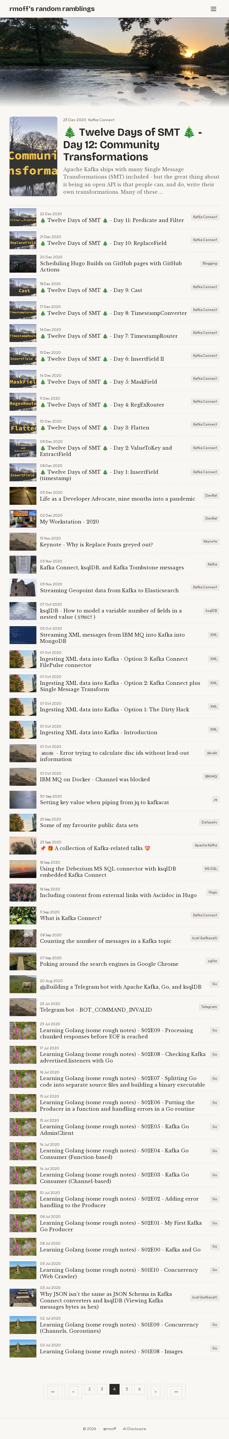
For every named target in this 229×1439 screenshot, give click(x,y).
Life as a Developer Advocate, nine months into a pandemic (117, 499)
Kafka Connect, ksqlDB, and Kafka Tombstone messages (112, 568)
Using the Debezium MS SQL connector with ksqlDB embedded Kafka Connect (108, 872)
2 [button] (89, 1389)
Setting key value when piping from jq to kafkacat (104, 802)
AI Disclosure (134, 1428)
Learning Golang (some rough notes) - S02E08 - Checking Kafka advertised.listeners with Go (123, 1057)
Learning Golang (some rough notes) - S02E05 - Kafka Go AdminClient (114, 1130)
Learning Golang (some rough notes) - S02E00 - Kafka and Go (120, 1250)
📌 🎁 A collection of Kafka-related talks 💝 (95, 848)
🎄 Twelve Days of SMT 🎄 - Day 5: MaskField (98, 382)
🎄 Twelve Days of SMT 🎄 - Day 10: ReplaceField (103, 243)
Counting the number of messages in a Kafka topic (105, 941)
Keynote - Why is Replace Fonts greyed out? (96, 545)
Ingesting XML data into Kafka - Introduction (98, 732)
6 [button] (139, 1389)
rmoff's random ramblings (52, 9)
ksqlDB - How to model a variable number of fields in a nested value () (111, 614)
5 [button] (127, 1389)
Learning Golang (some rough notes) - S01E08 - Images (111, 1351)
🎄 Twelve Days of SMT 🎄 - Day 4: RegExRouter (102, 405)
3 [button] (102, 1389)
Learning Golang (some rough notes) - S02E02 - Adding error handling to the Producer (119, 1202)
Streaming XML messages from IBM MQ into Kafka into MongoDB (112, 638)
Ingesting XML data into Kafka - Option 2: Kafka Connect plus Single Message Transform (120, 686)
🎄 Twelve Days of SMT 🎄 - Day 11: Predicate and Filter (112, 220)
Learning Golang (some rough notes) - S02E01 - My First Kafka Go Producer (121, 1226)
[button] (52, 1391)
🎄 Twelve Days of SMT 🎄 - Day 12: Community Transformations (132, 144)
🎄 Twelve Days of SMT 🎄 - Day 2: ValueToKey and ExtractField (106, 451)
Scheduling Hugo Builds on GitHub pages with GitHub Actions (111, 266)
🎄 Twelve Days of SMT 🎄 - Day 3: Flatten (94, 428)
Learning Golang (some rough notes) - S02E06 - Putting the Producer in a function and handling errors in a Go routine (117, 1105)
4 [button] (114, 1389)
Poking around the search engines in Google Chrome (109, 964)
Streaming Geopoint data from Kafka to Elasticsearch (109, 590)
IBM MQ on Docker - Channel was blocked (95, 779)
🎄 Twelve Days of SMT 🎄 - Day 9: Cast (91, 290)
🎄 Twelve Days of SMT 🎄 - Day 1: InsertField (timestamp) (99, 475)
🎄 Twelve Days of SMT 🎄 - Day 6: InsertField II (102, 359)
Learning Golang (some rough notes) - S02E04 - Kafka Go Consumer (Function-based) (114, 1154)
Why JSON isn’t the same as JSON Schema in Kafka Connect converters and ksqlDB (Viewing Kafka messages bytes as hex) (106, 1300)
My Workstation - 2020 (69, 522)
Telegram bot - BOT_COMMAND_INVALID (96, 1010)
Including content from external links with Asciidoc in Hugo (118, 895)
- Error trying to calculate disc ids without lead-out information (114, 756)
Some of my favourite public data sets (89, 825)
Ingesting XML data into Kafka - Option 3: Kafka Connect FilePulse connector (114, 662)
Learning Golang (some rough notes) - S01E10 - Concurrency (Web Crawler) (119, 1273)
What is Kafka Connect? (71, 918)
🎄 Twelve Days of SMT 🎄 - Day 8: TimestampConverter (113, 313)
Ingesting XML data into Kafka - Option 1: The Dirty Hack (114, 710)
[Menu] (213, 9)
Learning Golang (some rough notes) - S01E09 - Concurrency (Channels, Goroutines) (119, 1328)
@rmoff (109, 1428)
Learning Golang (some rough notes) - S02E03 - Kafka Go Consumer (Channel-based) (114, 1178)
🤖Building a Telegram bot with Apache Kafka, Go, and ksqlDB (121, 987)
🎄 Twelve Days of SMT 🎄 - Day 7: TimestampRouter (109, 336)
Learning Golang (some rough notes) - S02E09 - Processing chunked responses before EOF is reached (116, 1033)
